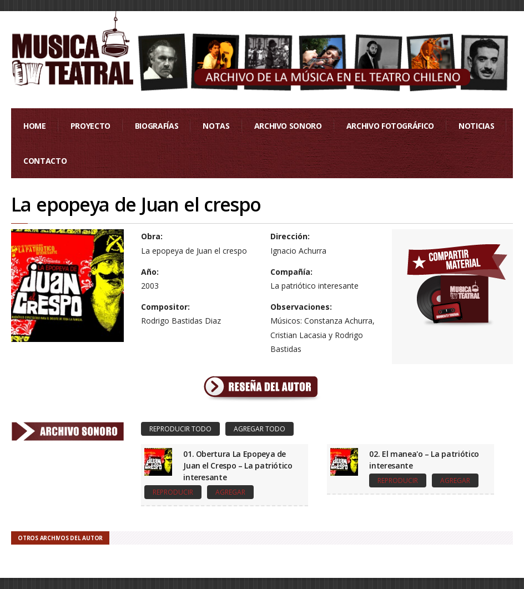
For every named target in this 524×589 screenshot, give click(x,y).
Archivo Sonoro (288, 125)
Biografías (157, 125)
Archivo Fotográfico (390, 125)
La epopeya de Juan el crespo (135, 204)
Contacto (45, 160)
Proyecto (90, 125)
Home (34, 125)
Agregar (230, 492)
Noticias (476, 125)
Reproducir (173, 492)
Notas (216, 125)
